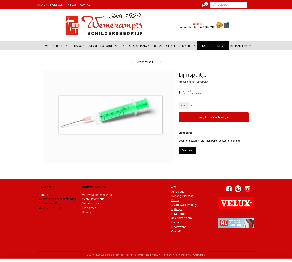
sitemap (139, 254)
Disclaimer (89, 208)
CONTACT (86, 4)
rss (147, 254)
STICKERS (187, 45)
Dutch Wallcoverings (184, 205)
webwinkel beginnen (163, 254)
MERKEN (59, 45)
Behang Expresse (182, 196)
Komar (175, 222)
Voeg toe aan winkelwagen (214, 117)
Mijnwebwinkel (197, 254)
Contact (44, 194)
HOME (44, 45)
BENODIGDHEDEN (212, 45)
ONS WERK (58, 4)
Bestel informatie (93, 199)
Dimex (175, 200)
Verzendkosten (91, 203)
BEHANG (78, 45)
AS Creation (178, 191)
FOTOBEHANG (139, 45)
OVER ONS (43, 4)
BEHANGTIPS (241, 45)
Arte (174, 187)
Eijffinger (176, 209)
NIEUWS (72, 4)
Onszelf (176, 231)
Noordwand (178, 227)
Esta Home (178, 213)
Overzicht (187, 150)
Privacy (86, 212)
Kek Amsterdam (181, 218)
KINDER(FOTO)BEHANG (106, 45)
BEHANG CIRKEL (165, 45)
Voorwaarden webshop (97, 194)
